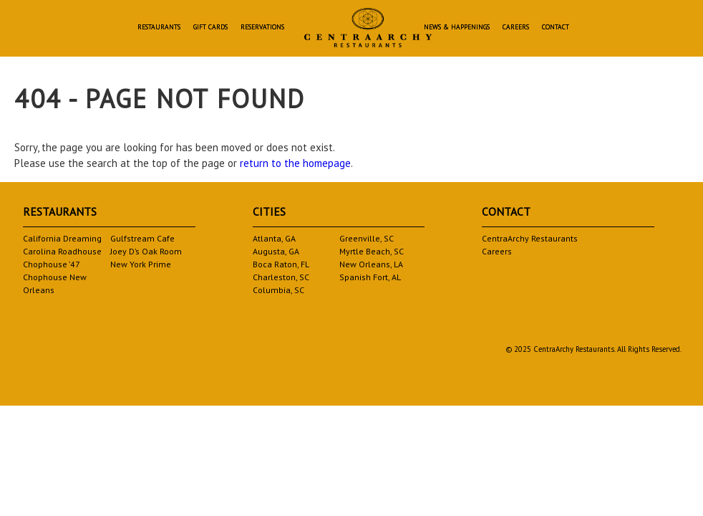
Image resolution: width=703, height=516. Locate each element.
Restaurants (158, 28)
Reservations (262, 28)
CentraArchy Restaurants (530, 238)
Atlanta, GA (274, 238)
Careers (516, 28)
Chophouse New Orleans (55, 283)
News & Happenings (457, 28)
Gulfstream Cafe (142, 238)
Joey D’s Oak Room (146, 251)
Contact (555, 28)
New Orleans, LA (371, 264)
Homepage (368, 27)
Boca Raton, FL (281, 264)
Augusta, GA (276, 251)
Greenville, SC (366, 238)
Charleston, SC (281, 277)
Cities (269, 211)
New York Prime (140, 264)
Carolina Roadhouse (62, 251)
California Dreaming (62, 238)
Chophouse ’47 (51, 264)
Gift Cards (210, 28)
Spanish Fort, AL (370, 277)
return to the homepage (295, 163)
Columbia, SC (278, 290)
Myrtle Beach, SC (371, 251)
